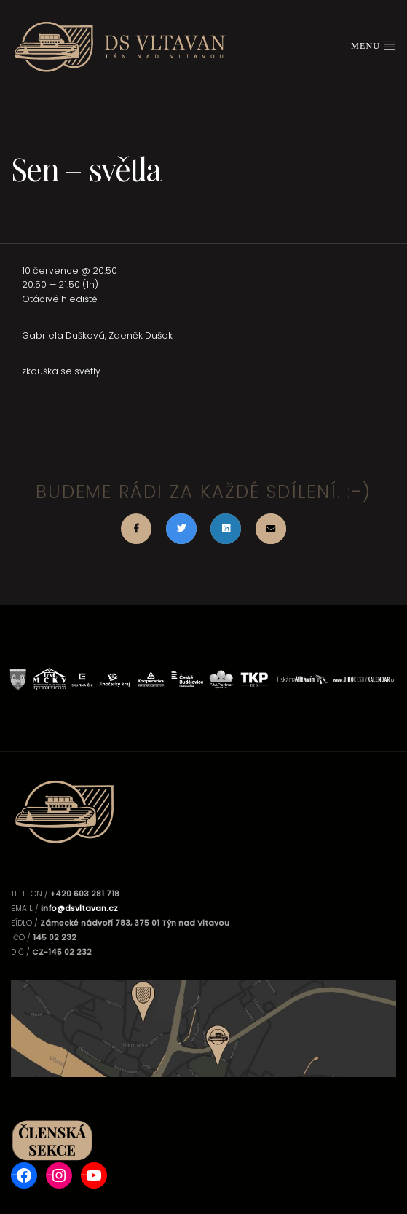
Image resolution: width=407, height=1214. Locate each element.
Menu (373, 45)
